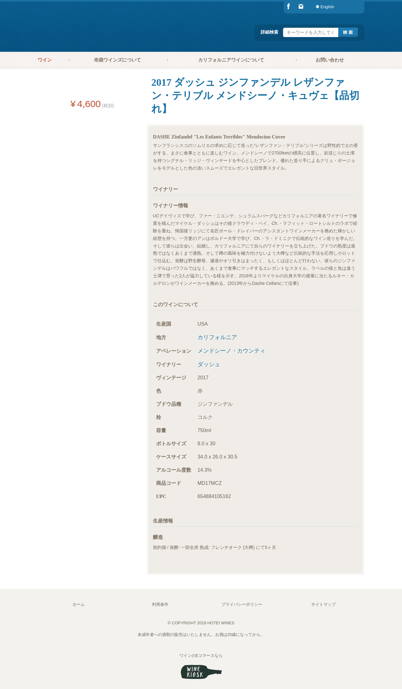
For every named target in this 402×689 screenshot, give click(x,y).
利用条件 (160, 604)
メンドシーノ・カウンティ (231, 351)
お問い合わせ (330, 59)
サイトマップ (323, 604)
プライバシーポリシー (241, 604)
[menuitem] (351, 7)
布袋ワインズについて (117, 59)
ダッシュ (209, 364)
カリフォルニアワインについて (231, 59)
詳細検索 (269, 32)
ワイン (45, 59)
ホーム (79, 604)
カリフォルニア (217, 337)
